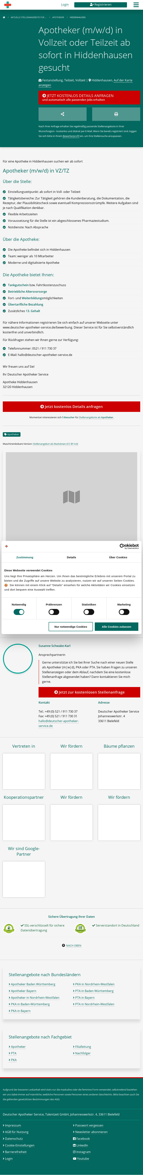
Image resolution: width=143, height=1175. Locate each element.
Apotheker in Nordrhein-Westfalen (34, 998)
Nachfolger (82, 1053)
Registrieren (101, 4)
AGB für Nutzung (16, 1132)
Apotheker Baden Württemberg (32, 984)
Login (65, 4)
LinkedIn (82, 1145)
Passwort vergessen (89, 1125)
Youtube (83, 1159)
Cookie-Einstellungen (19, 1145)
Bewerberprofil (71, 136)
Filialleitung (82, 1047)
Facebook (83, 1139)
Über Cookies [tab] (118, 557)
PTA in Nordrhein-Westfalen (93, 1004)
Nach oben (73, 945)
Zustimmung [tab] (24, 557)
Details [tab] (71, 557)
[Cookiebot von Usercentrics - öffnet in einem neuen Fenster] (122, 546)
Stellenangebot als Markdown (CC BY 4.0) (55, 443)
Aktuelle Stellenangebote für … (29, 17)
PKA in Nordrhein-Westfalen (94, 984)
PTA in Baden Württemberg (93, 991)
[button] (136, 6)
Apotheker (58, 17)
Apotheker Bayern (22, 991)
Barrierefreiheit (16, 1152)
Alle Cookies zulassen (116, 626)
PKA (13, 1060)
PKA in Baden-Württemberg (29, 1004)
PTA (12, 1053)
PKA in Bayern (20, 1011)
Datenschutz (14, 1139)
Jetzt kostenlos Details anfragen (71, 406)
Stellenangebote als (96, 417)
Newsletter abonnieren (91, 1132)
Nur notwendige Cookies (70, 626)
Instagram (83, 1152)
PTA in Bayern (84, 998)
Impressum (13, 1125)
